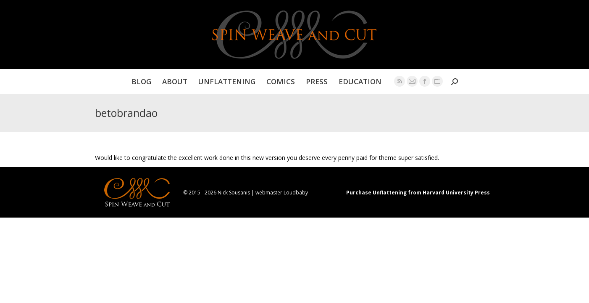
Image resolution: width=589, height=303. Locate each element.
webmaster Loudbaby (281, 192)
